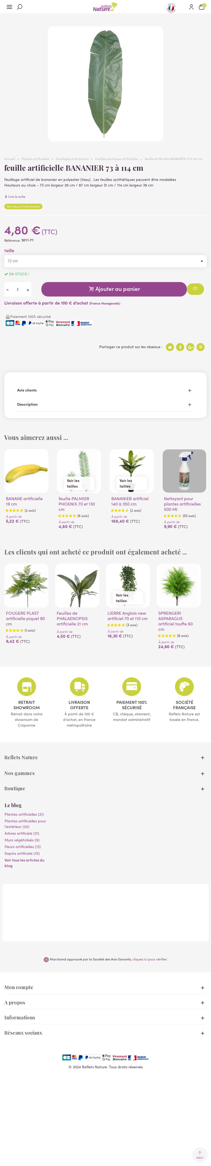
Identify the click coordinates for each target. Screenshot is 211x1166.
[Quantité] (17, 289)
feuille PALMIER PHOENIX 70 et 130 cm (77, 504)
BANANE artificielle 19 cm (24, 501)
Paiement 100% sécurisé (131, 704)
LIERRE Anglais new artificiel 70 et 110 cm (128, 615)
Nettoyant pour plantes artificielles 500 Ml (182, 504)
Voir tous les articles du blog (24, 862)
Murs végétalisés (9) (22, 839)
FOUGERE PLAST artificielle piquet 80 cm (25, 618)
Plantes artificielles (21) (24, 814)
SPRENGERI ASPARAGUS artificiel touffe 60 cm (175, 621)
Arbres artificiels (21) (22, 833)
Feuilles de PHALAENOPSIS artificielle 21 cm (72, 618)
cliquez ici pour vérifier (150, 959)
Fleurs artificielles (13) (23, 846)
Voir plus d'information (23, 206)
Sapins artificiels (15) (22, 853)
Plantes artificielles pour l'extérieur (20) (25, 823)
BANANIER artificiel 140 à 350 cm (130, 501)
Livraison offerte (79, 704)
